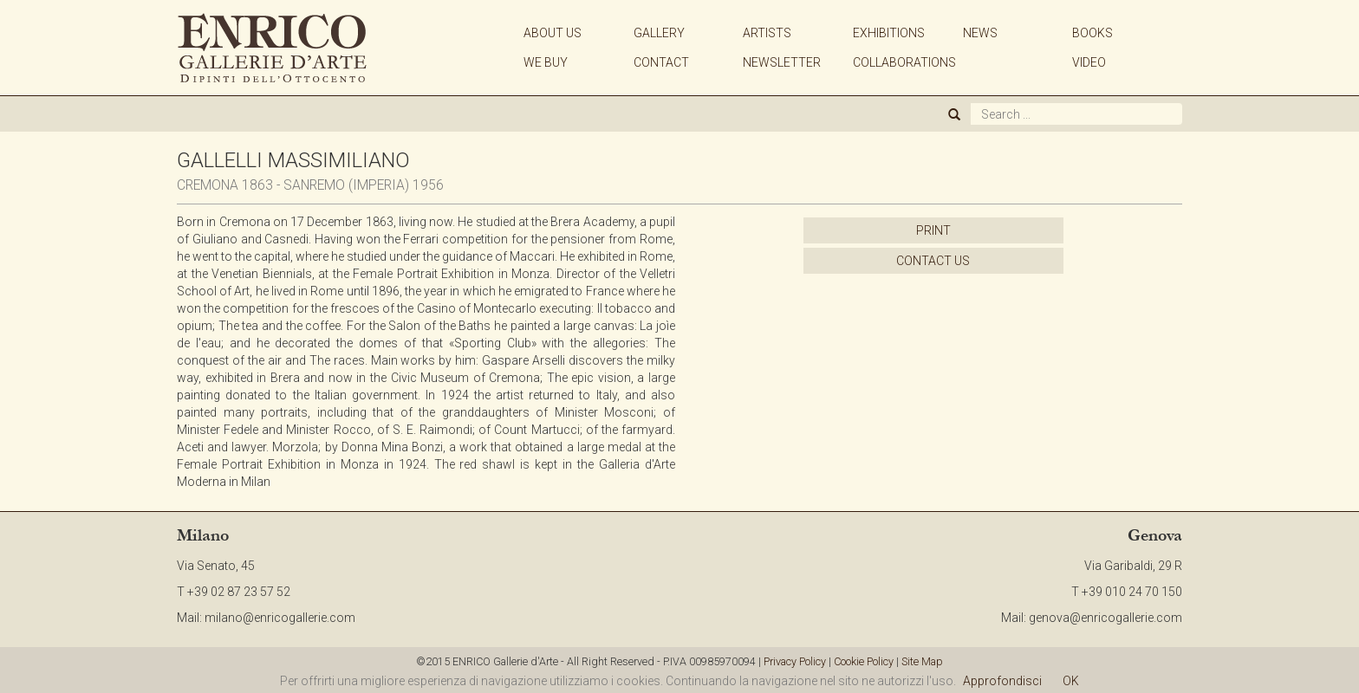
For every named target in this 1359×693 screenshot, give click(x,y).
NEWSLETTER (782, 62)
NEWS (980, 33)
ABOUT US (552, 33)
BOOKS (1092, 33)
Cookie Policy (864, 661)
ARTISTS (767, 33)
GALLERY (659, 33)
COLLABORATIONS (904, 62)
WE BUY (545, 62)
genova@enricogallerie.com (1105, 618)
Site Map (922, 661)
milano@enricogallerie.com (280, 618)
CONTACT (661, 62)
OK (1071, 681)
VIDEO (1089, 62)
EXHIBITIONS (889, 33)
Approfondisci (1002, 681)
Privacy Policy (795, 661)
